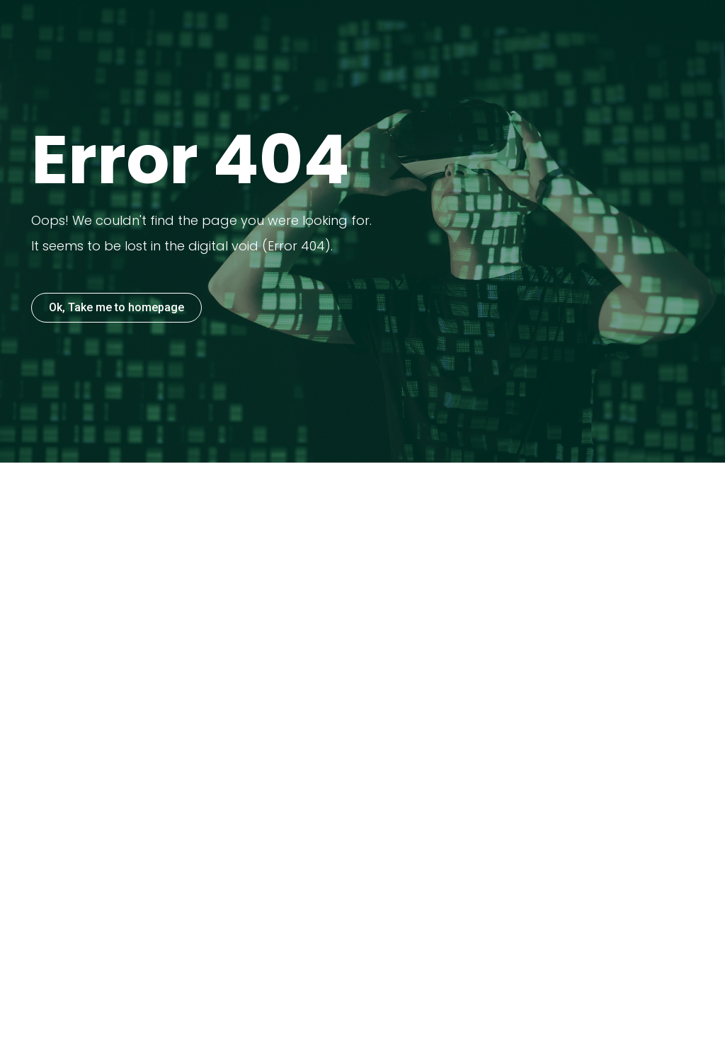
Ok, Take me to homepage (116, 307)
